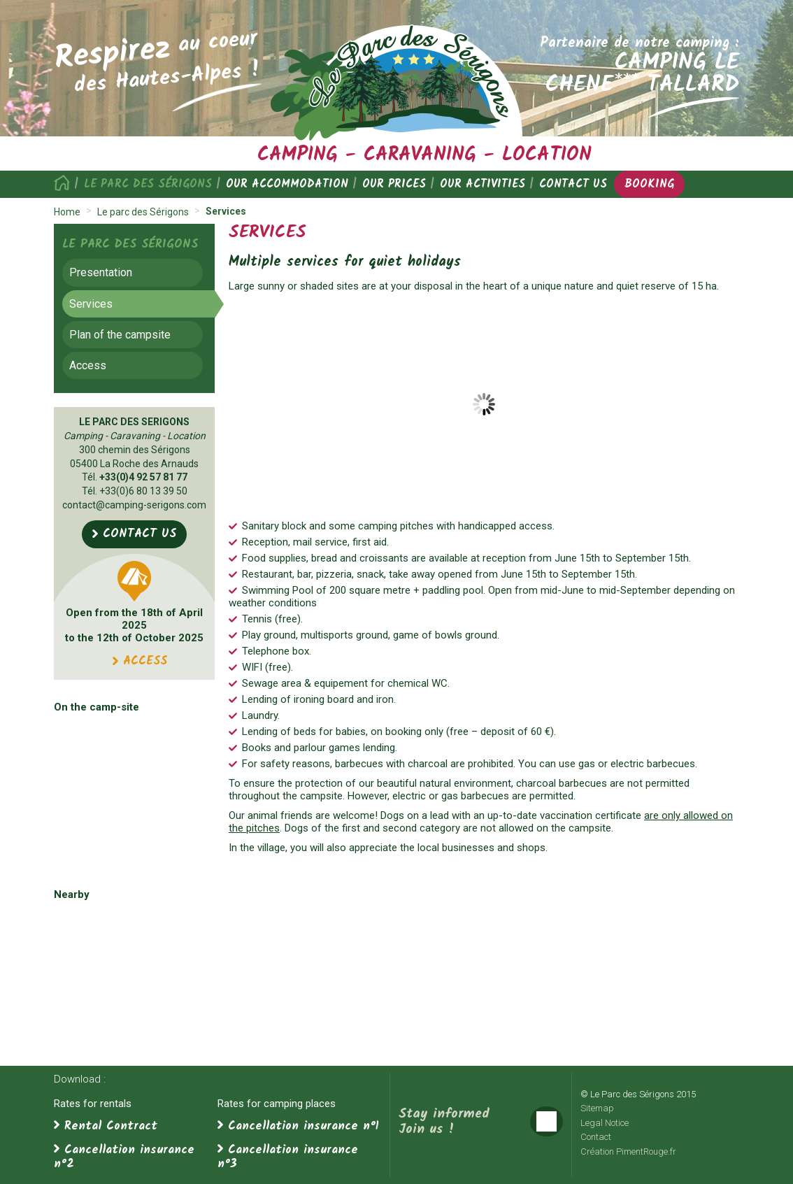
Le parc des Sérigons (148, 184)
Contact (595, 1137)
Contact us (573, 184)
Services (91, 304)
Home (65, 184)
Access (87, 365)
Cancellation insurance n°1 (303, 1126)
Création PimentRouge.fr (628, 1151)
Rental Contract (110, 1126)
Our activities (482, 184)
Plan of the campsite (120, 334)
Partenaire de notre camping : (634, 64)
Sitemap (597, 1108)
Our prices (394, 184)
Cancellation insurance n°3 (287, 1157)
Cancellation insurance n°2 (124, 1157)
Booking (649, 184)
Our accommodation (287, 184)
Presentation (100, 272)
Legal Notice (604, 1123)
